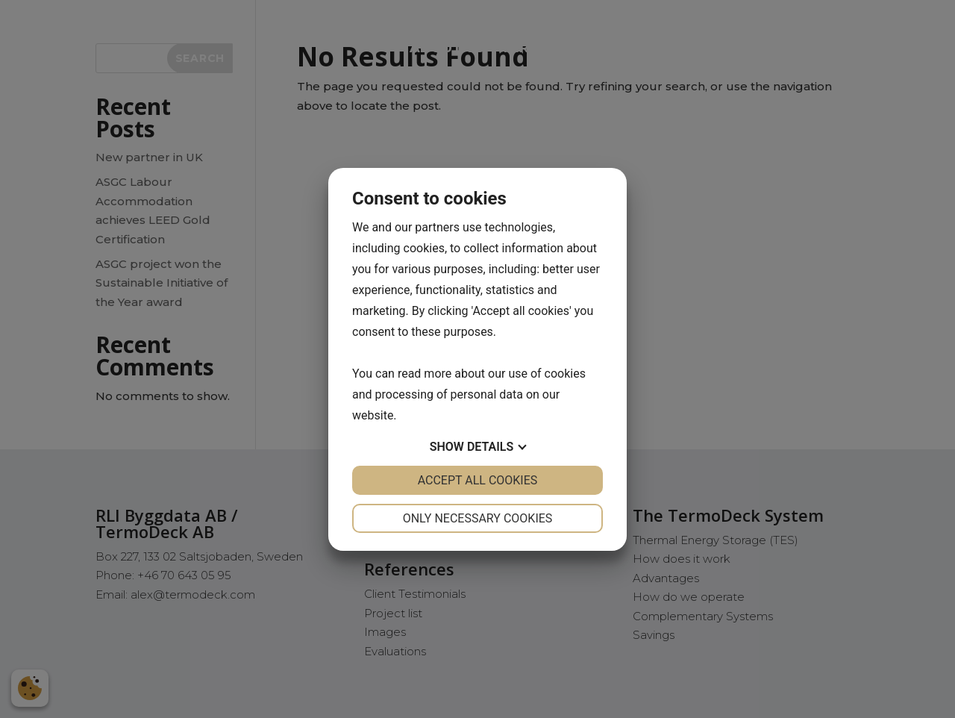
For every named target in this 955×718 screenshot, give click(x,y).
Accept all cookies (478, 480)
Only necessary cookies (478, 518)
